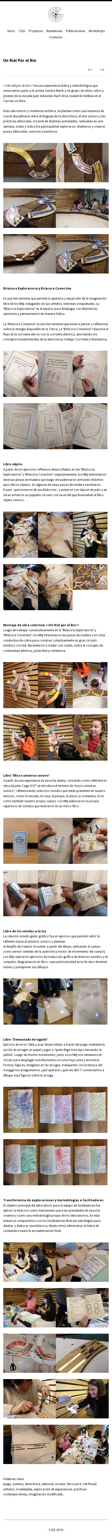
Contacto (55, 37)
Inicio (11, 31)
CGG (22, 31)
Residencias (54, 31)
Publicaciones (75, 31)
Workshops (97, 31)
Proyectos (36, 31)
